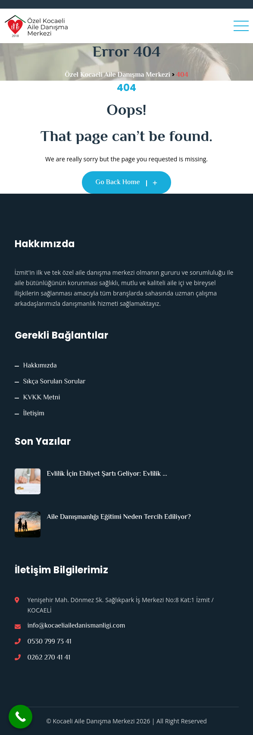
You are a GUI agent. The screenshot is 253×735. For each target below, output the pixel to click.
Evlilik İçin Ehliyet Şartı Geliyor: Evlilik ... (107, 474)
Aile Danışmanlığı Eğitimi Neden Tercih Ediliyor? (119, 517)
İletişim (33, 414)
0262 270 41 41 (49, 658)
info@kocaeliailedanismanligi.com (76, 626)
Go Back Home (127, 182)
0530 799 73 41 (50, 642)
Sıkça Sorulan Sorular (54, 382)
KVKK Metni (41, 398)
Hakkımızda (40, 366)
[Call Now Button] (20, 717)
